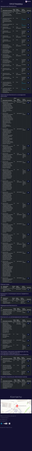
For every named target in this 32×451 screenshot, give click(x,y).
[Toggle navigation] (2, 1)
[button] (28, 13)
